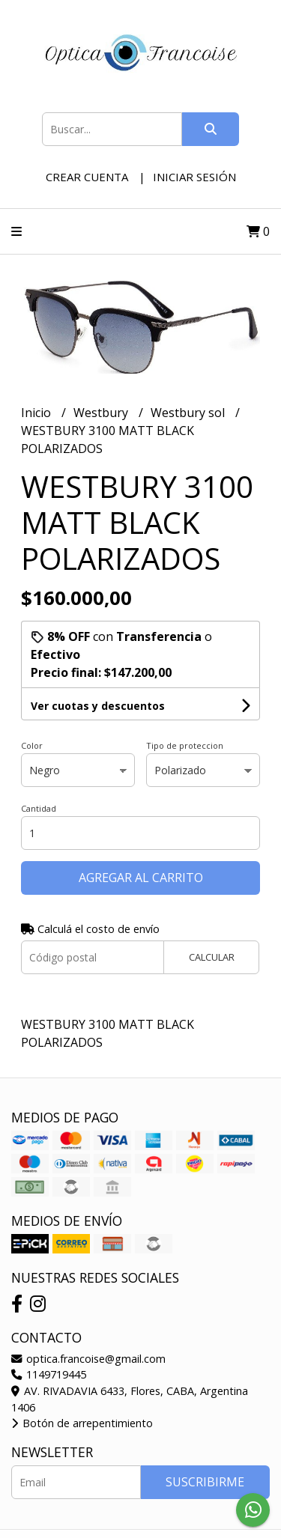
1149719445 (48, 1374)
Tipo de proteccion (184, 745)
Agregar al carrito (141, 877)
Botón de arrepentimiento (82, 1423)
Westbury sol (189, 412)
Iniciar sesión (194, 176)
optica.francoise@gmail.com (88, 1359)
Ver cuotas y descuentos (98, 706)
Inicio (37, 412)
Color (32, 745)
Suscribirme (205, 1482)
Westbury (102, 412)
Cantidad (38, 808)
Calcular (212, 957)
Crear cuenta (87, 176)
